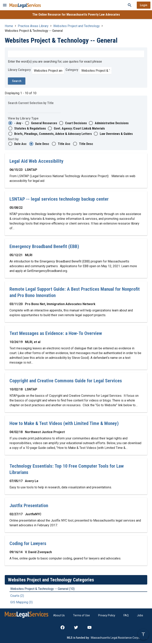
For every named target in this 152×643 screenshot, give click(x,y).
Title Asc (64, 144)
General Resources (44, 123)
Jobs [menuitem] (140, 615)
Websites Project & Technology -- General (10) (42, 589)
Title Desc (86, 144)
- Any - (18, 123)
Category (72, 70)
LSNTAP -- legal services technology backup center (59, 199)
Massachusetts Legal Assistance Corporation (119, 637)
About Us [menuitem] (59, 615)
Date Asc (20, 144)
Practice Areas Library (33, 26)
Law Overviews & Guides (116, 134)
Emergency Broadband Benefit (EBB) (44, 246)
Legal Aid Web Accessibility (37, 161)
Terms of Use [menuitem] (81, 615)
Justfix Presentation (29, 505)
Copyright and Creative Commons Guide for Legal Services (66, 381)
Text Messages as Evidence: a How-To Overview (56, 333)
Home (9, 26)
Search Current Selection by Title (31, 103)
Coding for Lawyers (28, 543)
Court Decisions (76, 123)
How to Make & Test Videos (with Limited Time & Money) (64, 423)
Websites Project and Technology (76, 26)
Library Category (19, 70)
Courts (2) (17, 596)
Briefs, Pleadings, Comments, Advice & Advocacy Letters (53, 134)
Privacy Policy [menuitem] (106, 615)
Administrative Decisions (112, 123)
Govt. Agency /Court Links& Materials (79, 128)
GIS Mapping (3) (21, 602)
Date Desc (42, 144)
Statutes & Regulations (30, 128)
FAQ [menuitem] (126, 615)
